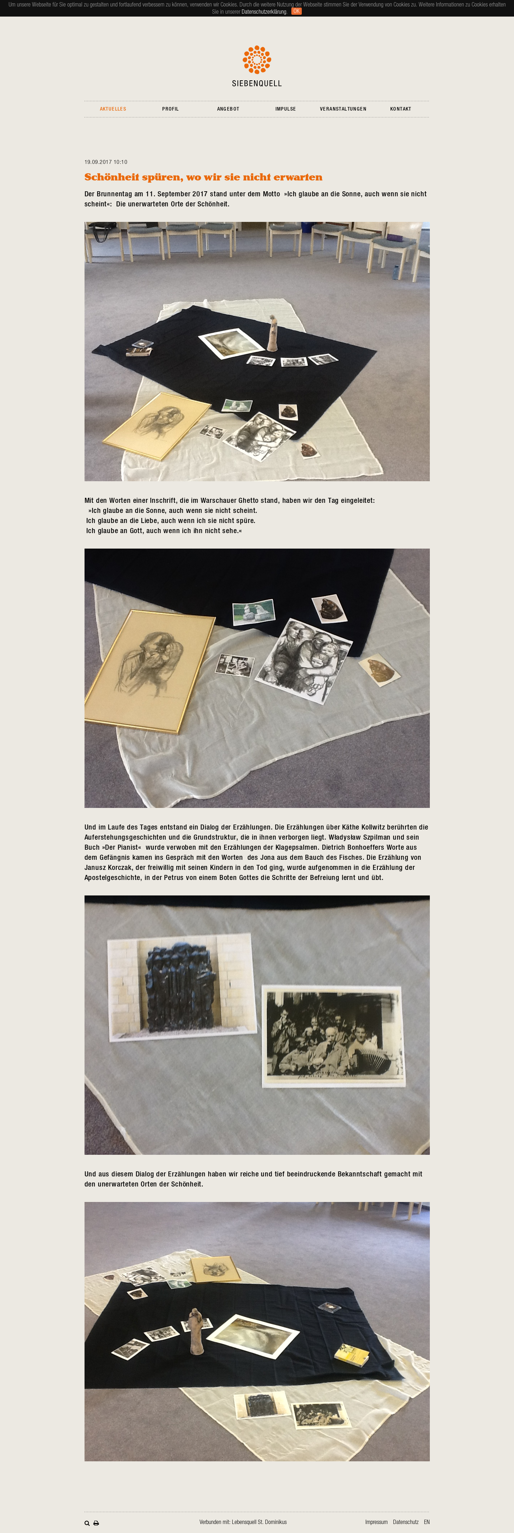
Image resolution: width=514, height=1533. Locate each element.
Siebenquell (257, 65)
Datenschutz (406, 1522)
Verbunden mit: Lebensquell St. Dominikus (243, 1522)
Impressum (376, 1522)
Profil (170, 109)
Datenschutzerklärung (264, 12)
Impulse (286, 109)
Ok (297, 11)
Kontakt (400, 109)
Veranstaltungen (343, 109)
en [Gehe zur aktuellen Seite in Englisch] (427, 1522)
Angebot (228, 109)
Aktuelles (113, 109)
